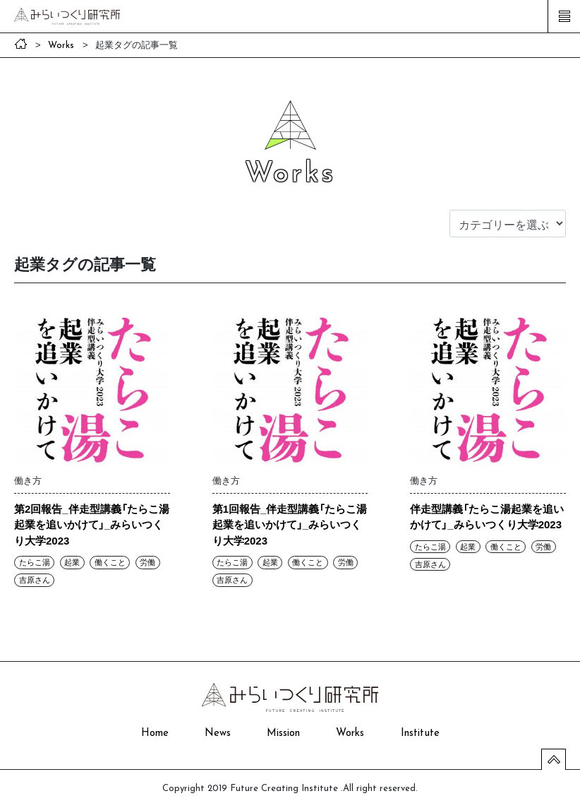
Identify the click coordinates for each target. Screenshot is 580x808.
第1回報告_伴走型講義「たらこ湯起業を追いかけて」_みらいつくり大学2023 (290, 524)
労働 (147, 562)
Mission (283, 733)
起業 (72, 562)
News (218, 733)
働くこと (110, 562)
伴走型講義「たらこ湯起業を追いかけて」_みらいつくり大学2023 (487, 517)
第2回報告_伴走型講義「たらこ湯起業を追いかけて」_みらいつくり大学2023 (91, 524)
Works (350, 733)
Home (155, 733)
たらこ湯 (34, 562)
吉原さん (34, 580)
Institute (420, 733)
